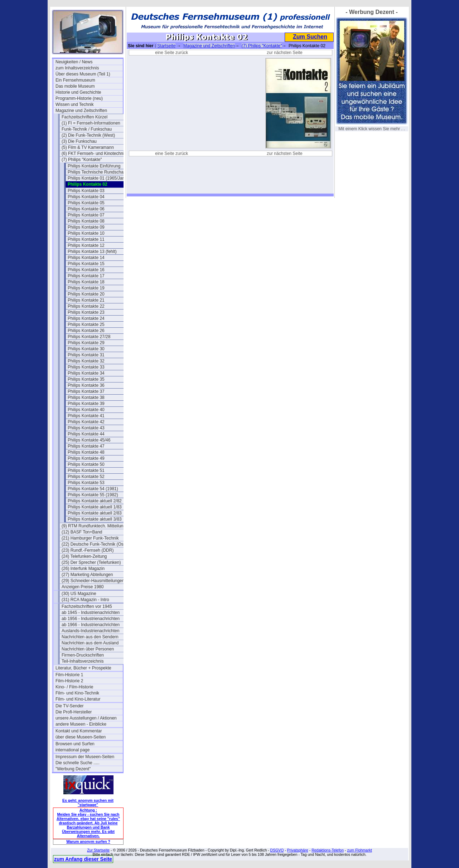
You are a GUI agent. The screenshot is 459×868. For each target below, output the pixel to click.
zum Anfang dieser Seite (83, 859)
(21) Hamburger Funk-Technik (90, 538)
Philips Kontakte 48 (86, 452)
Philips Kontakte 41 (86, 415)
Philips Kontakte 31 (86, 354)
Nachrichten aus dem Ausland (90, 642)
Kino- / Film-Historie (74, 686)
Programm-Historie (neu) (79, 98)
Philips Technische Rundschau (97, 172)
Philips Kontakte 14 (86, 257)
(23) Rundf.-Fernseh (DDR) (87, 550)
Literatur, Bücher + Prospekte (83, 667)
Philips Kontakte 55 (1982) (93, 494)
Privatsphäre (297, 850)
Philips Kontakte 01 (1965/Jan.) (97, 178)
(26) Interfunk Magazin (83, 568)
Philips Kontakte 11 (86, 239)
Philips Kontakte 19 (86, 288)
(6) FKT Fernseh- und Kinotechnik (94, 153)
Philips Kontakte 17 (86, 275)
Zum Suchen (310, 37)
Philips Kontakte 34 (86, 373)
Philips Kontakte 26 (86, 330)
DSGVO (277, 850)
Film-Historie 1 (69, 674)
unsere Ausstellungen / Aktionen (86, 718)
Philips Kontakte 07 (86, 215)
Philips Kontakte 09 (86, 227)
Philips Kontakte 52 (86, 476)
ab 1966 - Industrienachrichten (91, 624)
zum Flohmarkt (359, 850)
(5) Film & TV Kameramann (88, 147)
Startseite (166, 45)
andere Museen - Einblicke (80, 724)
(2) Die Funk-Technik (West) (88, 135)
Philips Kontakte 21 (86, 300)
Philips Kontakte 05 (86, 202)
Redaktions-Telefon (327, 850)
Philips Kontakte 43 (86, 427)
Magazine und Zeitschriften (81, 110)
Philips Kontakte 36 (86, 385)
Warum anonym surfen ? (88, 841)
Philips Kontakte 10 (86, 233)
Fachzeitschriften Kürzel (84, 117)
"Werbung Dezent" (73, 768)
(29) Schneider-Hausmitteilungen (93, 580)
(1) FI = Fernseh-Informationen (91, 123)
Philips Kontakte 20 (86, 294)
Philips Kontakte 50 (86, 464)
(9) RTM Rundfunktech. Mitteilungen (95, 525)
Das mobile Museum (75, 86)
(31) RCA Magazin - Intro (85, 599)
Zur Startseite (98, 850)
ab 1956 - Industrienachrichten (91, 618)
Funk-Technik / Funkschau (87, 129)
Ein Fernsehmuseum (75, 80)
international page (72, 749)
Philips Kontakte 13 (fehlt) (92, 251)
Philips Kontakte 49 (86, 458)
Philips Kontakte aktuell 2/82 (95, 500)
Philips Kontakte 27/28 (89, 336)
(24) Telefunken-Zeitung (84, 556)
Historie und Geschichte (78, 92)
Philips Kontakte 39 (86, 403)
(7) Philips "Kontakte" (82, 159)
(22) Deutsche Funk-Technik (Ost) (94, 544)
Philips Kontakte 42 (86, 421)
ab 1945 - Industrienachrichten (91, 612)
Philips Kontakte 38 (86, 397)
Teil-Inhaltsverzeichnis (82, 661)
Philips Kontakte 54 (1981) (93, 488)
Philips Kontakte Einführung (94, 166)
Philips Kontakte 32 (86, 361)
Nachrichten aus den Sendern (90, 636)
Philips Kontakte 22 (86, 306)
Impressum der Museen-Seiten (84, 756)
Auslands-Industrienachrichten (90, 630)
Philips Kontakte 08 (86, 221)
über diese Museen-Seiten (80, 737)
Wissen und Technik (74, 104)
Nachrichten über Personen (88, 649)
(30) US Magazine (79, 593)
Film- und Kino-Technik (77, 693)
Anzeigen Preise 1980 (82, 586)
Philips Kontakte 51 (86, 470)
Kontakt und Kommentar (78, 730)
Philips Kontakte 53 (86, 482)
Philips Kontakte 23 (86, 312)
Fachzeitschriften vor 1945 (87, 606)
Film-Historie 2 (69, 680)
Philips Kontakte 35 (86, 379)
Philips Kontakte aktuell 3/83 (95, 519)
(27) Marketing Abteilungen (87, 574)
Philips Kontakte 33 (86, 367)
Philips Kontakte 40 (86, 409)
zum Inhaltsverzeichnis (77, 67)
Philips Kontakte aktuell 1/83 (95, 506)
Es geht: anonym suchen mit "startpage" (87, 802)
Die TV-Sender (69, 705)
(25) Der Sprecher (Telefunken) (91, 562)
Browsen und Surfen (75, 743)
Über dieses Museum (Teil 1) (82, 74)
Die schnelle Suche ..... (77, 762)
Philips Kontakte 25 (86, 324)
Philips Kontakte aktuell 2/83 (95, 513)
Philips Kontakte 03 (86, 190)
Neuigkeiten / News (73, 61)
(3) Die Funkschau (79, 141)
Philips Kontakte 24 (86, 318)
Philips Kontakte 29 (86, 342)
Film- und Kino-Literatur (77, 699)
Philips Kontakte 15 (86, 263)
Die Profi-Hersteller (73, 712)
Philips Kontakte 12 (86, 245)
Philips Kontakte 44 (86, 434)
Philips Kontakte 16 (86, 269)
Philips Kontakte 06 (86, 208)
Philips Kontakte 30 (86, 348)
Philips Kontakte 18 (86, 281)
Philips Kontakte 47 (86, 446)
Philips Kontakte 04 (86, 196)
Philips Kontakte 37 (86, 391)
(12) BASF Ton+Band (82, 532)
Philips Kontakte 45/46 (89, 440)
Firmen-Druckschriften (83, 655)
